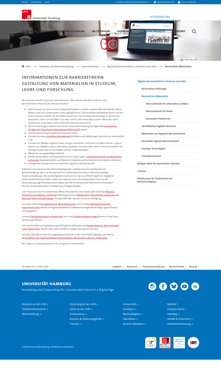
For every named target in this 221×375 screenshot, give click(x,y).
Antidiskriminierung (179, 339)
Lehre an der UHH (80, 324)
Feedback (117, 281)
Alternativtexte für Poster (159, 126)
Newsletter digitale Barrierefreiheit (160, 156)
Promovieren (77, 329)
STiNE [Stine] (47, 1)
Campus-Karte (175, 324)
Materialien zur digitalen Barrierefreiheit (163, 149)
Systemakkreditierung (193, 353)
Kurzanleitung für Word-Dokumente (58, 219)
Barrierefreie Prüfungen (154, 104)
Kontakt (178, 31)
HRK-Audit (179, 353)
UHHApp (172, 329)
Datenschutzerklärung (153, 281)
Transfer (74, 339)
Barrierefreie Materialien (155, 111)
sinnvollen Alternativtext (58, 151)
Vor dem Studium (71, 31)
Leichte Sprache (188, 1)
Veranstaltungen (36, 31)
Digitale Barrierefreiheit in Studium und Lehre (161, 96)
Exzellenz (128, 324)
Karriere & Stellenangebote (86, 334)
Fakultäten (129, 334)
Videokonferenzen (151, 171)
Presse (25, 1)
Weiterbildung (30, 329)
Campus (141, 186)
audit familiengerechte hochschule (150, 356)
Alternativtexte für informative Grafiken (167, 119)
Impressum (132, 281)
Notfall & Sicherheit (178, 334)
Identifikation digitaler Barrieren (159, 141)
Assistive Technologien (154, 163)
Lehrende (124, 31)
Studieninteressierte (34, 324)
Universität (129, 319)
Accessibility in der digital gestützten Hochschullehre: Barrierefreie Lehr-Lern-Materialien (65, 253)
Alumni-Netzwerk (133, 339)
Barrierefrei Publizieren (158, 134)
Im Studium (101, 31)
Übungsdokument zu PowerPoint (47, 231)
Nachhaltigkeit (131, 329)
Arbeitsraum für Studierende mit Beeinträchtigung (154, 195)
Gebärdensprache (165, 1)
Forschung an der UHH (83, 319)
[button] (133, 2)
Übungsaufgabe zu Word (85, 231)
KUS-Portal (36, 1)
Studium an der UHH (34, 319)
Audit (162, 353)
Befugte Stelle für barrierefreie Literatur (158, 178)
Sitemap (193, 281)
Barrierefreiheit (152, 31)
